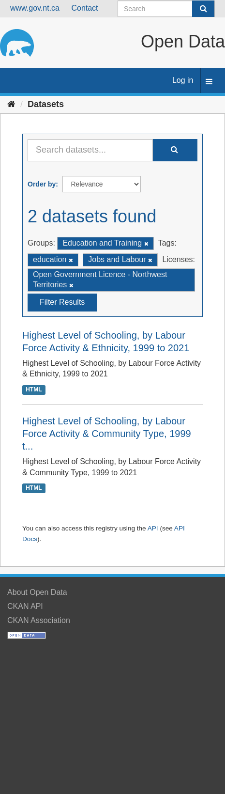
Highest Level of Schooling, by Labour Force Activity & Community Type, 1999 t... (106, 433)
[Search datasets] (166, 8)
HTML (34, 389)
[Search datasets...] (90, 150)
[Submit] (203, 8)
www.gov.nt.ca (35, 8)
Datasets (46, 104)
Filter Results (62, 302)
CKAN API (25, 606)
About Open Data (37, 592)
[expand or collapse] (209, 82)
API (153, 528)
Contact (84, 8)
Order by (42, 184)
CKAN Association (38, 620)
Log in (183, 80)
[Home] (11, 104)
